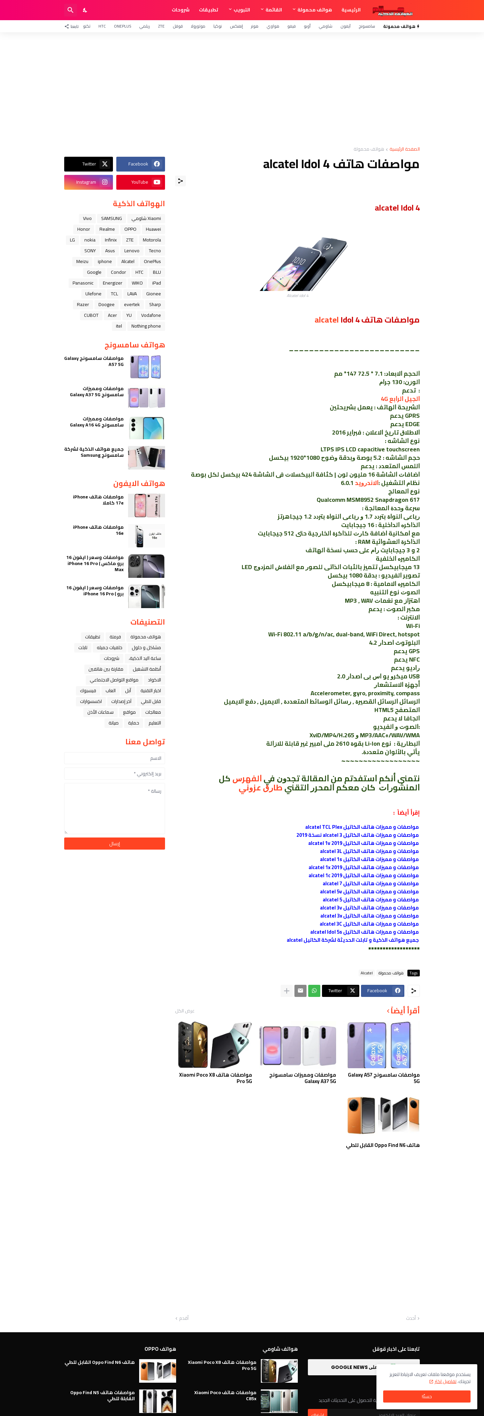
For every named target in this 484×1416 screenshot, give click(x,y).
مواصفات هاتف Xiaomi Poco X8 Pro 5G (215, 1078)
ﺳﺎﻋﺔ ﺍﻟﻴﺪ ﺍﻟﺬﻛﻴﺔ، (145, 658)
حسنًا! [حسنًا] (427, 1396)
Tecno (155, 250)
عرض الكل (185, 1010)
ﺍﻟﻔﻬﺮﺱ (247, 778)
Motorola (152, 239)
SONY (90, 250)
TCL (114, 293)
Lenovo (131, 250)
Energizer (112, 282)
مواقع (129, 712)
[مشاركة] (180, 181)
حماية (133, 722)
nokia (89, 239)
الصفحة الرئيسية (405, 149)
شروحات (181, 9)
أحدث (411, 1318)
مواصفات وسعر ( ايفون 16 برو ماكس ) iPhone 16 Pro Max (95, 563)
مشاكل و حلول (146, 647)
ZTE (161, 26)
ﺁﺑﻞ (128, 690)
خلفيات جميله (109, 647)
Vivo (87, 218)
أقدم (184, 1318)
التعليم (155, 722)
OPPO (130, 229)
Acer (112, 315)
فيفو (291, 26)
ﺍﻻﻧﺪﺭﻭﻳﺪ (366, 482)
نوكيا (217, 26)
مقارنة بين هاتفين (105, 669)
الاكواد (154, 679)
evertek (132, 304)
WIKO (137, 282)
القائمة (274, 9)
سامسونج (367, 26)
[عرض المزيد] (287, 991)
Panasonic (83, 282)
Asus (110, 250)
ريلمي (144, 26)
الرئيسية (351, 9)
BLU (157, 272)
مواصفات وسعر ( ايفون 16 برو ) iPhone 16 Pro (95, 591)
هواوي (273, 26)
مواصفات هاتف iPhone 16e (98, 530)
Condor (118, 272)
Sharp (155, 304)
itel (119, 326)
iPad (156, 282)
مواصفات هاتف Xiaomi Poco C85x (225, 1395)
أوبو (307, 26)
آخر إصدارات (121, 701)
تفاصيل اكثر (445, 1381)
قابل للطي (151, 701)
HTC (102, 26)
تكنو (86, 26)
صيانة (114, 722)
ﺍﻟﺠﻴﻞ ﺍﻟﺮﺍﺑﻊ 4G (400, 398)
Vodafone (151, 315)
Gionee (153, 293)
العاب (111, 690)
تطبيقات (208, 9)
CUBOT (91, 315)
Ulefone (93, 293)
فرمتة (115, 636)
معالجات (153, 712)
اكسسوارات (91, 701)
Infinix (111, 239)
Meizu (82, 261)
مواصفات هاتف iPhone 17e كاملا (98, 500)
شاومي (325, 26)
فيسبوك (88, 690)
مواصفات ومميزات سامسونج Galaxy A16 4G (97, 422)
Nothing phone (146, 326)
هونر (254, 26)
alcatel (327, 319)
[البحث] (70, 10)
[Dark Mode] (85, 10)
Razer (83, 304)
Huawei (153, 229)
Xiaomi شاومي (146, 218)
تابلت (82, 647)
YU (129, 315)
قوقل (178, 26)
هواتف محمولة (314, 9)
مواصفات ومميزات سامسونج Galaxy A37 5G (302, 1078)
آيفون (345, 26)
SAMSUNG (111, 218)
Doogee (106, 304)
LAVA (132, 293)
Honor (83, 229)
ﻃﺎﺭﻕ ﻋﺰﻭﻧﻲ (261, 787)
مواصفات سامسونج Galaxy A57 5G (384, 1078)
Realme (107, 229)
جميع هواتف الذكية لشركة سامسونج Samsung (94, 452)
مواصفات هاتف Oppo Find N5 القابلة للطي (102, 1395)
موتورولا (198, 26)
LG (72, 239)
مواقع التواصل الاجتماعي (114, 679)
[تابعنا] (73, 26)
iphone (105, 261)
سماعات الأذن (100, 712)
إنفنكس (236, 26)
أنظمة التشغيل (147, 669)
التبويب (242, 9)
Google (94, 272)
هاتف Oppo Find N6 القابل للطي (383, 1145)
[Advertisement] (242, 89)
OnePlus (122, 26)
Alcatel (367, 973)
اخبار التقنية (150, 690)
